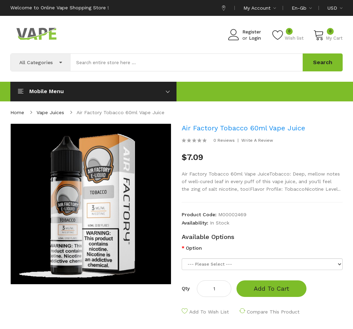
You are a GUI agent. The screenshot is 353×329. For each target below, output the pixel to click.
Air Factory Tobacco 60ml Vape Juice (120, 112)
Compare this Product (273, 312)
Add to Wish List (209, 312)
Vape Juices (50, 112)
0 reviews (224, 140)
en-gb (302, 8)
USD (335, 8)
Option (194, 248)
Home (17, 112)
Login (255, 38)
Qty (186, 288)
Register (251, 31)
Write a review (257, 140)
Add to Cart (271, 288)
